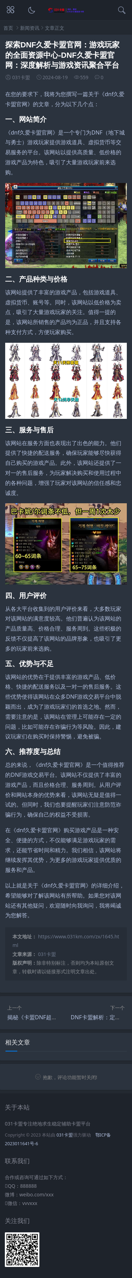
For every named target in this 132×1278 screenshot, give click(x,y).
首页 (8, 28)
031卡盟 (47, 954)
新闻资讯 (29, 28)
